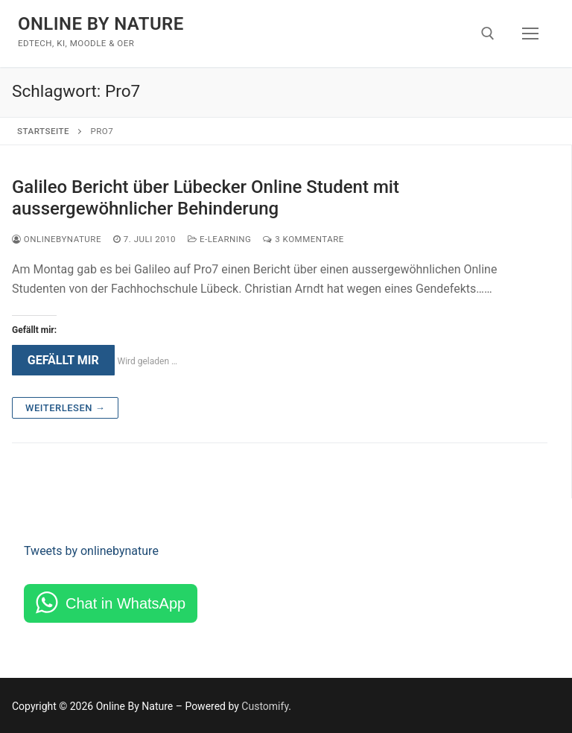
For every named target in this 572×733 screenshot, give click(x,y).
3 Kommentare (303, 239)
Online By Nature (101, 23)
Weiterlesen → (65, 407)
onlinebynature (56, 239)
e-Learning (219, 239)
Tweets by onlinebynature (91, 551)
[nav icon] (530, 33)
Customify (264, 706)
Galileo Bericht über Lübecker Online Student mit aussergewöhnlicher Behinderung (205, 198)
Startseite (43, 131)
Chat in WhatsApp (125, 603)
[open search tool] (488, 33)
